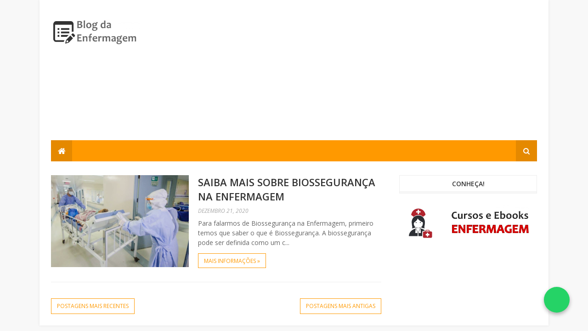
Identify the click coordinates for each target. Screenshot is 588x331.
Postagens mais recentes (93, 306)
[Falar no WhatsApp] (557, 300)
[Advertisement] (370, 75)
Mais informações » (232, 261)
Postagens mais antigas (340, 306)
